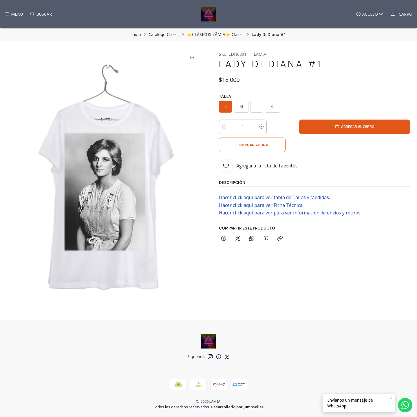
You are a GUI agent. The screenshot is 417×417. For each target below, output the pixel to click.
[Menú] (13, 14)
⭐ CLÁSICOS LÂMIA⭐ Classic (215, 35)
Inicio (136, 35)
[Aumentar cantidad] (261, 127)
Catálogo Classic (164, 35)
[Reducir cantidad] (224, 127)
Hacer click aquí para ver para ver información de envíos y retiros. (290, 195)
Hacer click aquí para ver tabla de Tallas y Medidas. (274, 179)
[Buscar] (40, 14)
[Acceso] (370, 14)
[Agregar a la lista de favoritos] (258, 148)
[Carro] (402, 14)
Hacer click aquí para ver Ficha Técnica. (261, 187)
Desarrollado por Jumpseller (237, 406)
